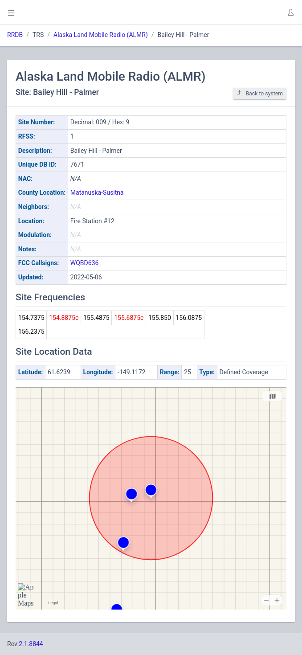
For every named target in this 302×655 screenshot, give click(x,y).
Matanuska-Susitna (97, 192)
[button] (290, 12)
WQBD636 (84, 262)
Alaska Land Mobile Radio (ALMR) (100, 34)
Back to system (260, 93)
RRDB (15, 34)
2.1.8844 (31, 643)
